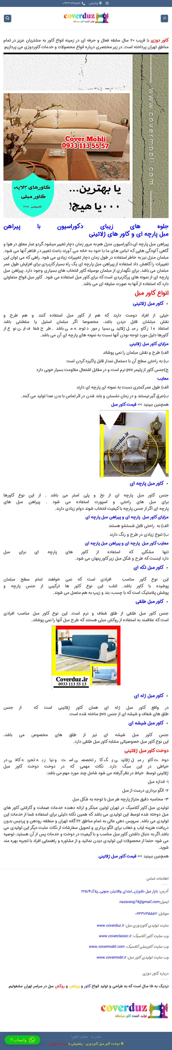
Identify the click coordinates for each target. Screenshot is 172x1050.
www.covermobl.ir (111, 957)
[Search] (7, 18)
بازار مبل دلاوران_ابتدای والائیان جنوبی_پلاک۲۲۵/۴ (119, 891)
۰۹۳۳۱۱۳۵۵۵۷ (146, 914)
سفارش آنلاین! (79, 1037)
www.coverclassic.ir (115, 936)
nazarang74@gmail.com (139, 902)
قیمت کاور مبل (123, 404)
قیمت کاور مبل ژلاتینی (117, 856)
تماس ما (96, 1037)
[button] (22, 1039)
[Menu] (164, 18)
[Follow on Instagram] (107, 3)
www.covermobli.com (106, 947)
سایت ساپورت (57, 1044)
